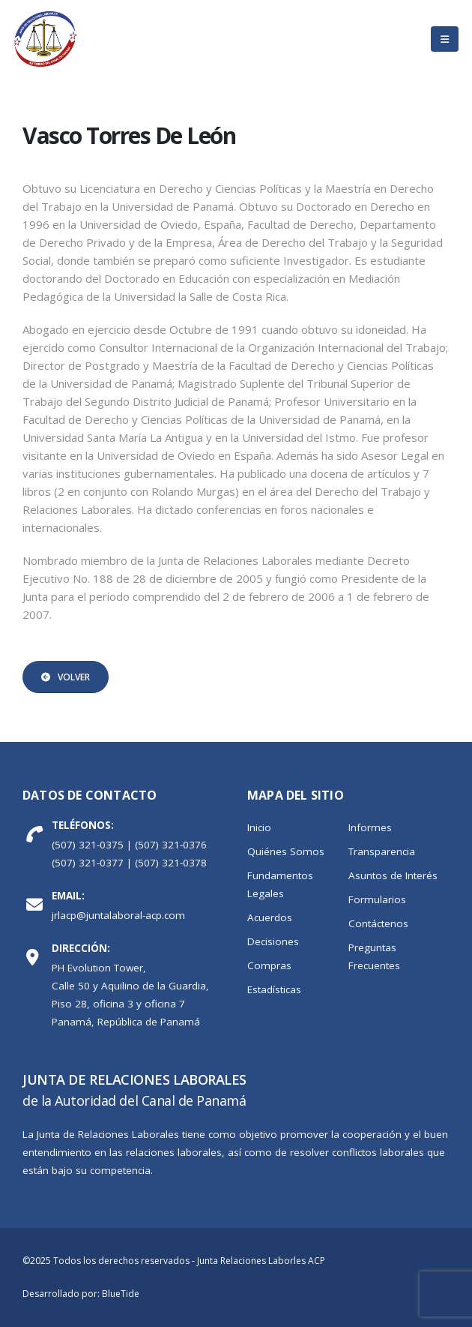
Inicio (259, 827)
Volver (65, 677)
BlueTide (120, 1293)
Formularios (377, 899)
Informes (370, 827)
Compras (269, 965)
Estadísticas (274, 989)
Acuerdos (269, 917)
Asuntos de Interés (393, 875)
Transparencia (381, 851)
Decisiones (273, 941)
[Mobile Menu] (445, 39)
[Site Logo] (45, 39)
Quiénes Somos (285, 851)
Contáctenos (378, 923)
